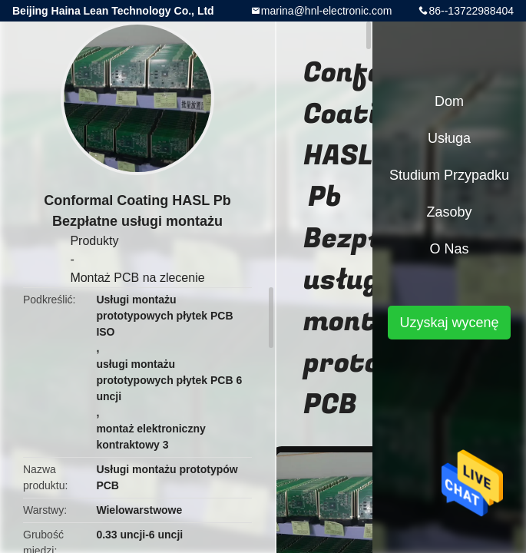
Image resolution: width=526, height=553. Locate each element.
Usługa (449, 138)
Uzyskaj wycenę (448, 322)
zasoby (448, 212)
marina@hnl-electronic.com (326, 11)
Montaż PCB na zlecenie (137, 277)
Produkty (94, 240)
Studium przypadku (449, 175)
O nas (448, 249)
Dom (449, 101)
